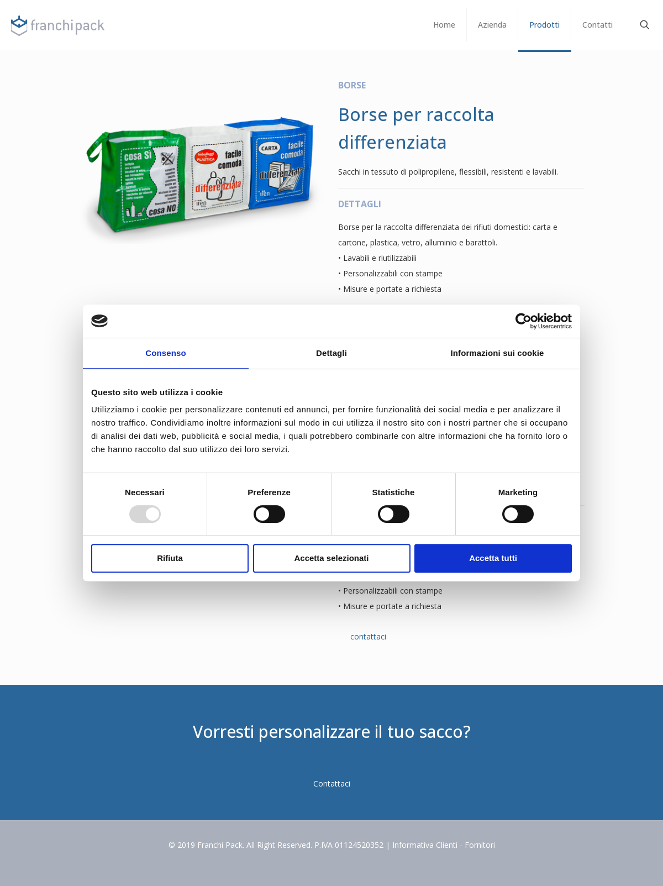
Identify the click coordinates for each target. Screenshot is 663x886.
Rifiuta (170, 558)
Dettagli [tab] (331, 353)
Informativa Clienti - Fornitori (443, 845)
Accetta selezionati (331, 558)
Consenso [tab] (165, 353)
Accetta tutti (493, 558)
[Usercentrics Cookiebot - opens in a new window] (523, 321)
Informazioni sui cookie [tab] (497, 353)
